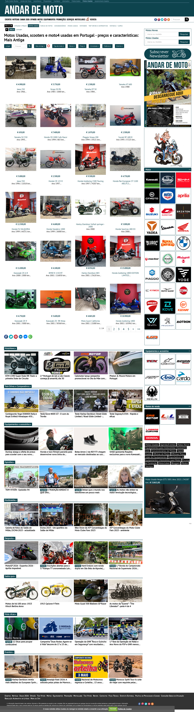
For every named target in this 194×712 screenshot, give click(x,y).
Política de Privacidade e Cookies (147, 698)
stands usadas (73, 25)
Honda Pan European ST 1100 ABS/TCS (125, 183)
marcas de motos (46, 25)
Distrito (119, 46)
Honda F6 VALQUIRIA (21, 230)
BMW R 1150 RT (56, 274)
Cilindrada (94, 46)
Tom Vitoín (41, 698)
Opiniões (10, 464)
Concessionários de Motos (164, 455)
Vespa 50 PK (55, 89)
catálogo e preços (20, 25)
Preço (82, 46)
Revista (93, 19)
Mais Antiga (40, 46)
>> (138, 331)
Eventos (8, 19)
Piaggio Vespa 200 (90, 138)
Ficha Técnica (114, 698)
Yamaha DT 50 (90, 89)
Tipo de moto (59, 46)
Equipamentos (49, 19)
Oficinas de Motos (161, 458)
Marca (72, 46)
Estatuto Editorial (127, 698)
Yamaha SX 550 (20, 138)
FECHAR (113, 709)
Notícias (15, 19)
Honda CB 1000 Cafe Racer (55, 138)
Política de (124, 709)
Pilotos (185, 468)
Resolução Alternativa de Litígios (17, 701)
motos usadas (33, 25)
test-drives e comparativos (98, 25)
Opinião (33, 19)
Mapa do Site (35, 701)
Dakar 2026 (25, 19)
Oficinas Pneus (178, 458)
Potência (107, 46)
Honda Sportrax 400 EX (125, 230)
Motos (40, 19)
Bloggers (176, 468)
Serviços (70, 19)
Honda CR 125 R (56, 182)
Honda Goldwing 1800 (125, 323)
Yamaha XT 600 (125, 84)
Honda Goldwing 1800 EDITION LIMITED (125, 275)
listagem (19, 29)
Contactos (103, 698)
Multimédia (11, 502)
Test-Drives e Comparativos (18, 388)
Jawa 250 (21, 89)
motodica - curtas (116, 25)
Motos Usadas (152, 449)
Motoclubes (80, 19)
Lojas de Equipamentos (156, 461)
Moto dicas (10, 616)
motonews (83, 25)
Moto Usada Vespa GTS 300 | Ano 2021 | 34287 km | (168, 501)
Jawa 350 (21, 182)
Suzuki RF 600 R (125, 138)
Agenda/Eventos (168, 449)
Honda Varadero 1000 (55, 230)
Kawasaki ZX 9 (21, 323)
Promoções (61, 19)
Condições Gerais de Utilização (172, 698)
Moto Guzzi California (90, 323)
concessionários (60, 25)
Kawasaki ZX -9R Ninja (55, 323)
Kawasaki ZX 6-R (21, 274)
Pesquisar (184, 34)
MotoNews (10, 350)
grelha (12, 29)
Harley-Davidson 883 (90, 274)
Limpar (8, 46)
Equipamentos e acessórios (18, 426)
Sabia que (10, 578)
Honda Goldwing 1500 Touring (90, 182)
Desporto (10, 540)
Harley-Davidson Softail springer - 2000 (90, 227)
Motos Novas (183, 449)
